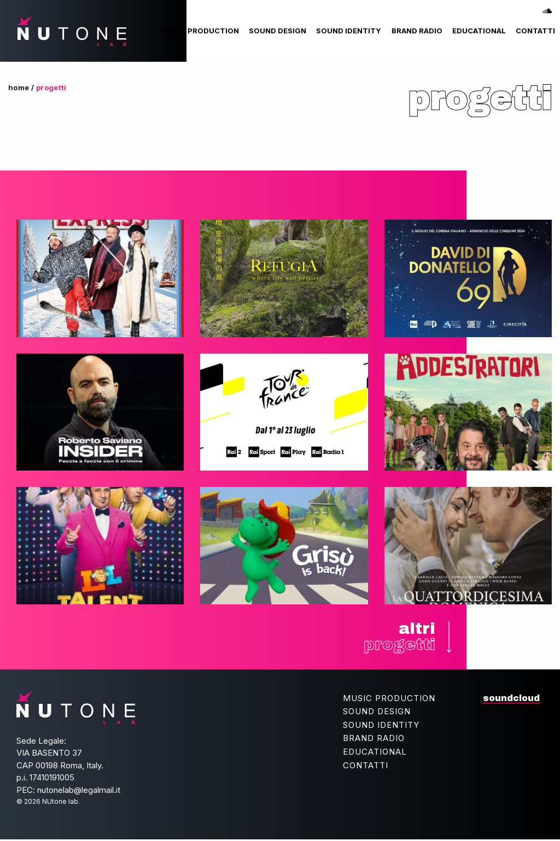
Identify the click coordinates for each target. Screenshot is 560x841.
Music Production (200, 30)
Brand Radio (417, 30)
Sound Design (277, 30)
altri (398, 637)
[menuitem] (200, 30)
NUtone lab (70, 30)
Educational (479, 30)
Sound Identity (348, 30)
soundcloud (547, 7)
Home (19, 87)
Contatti (535, 30)
